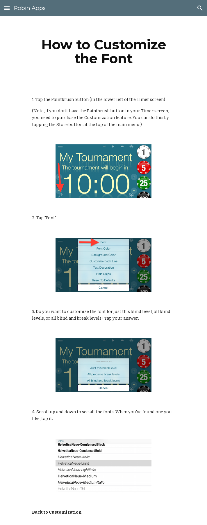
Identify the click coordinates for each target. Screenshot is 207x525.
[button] (7, 8)
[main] (103, 52)
